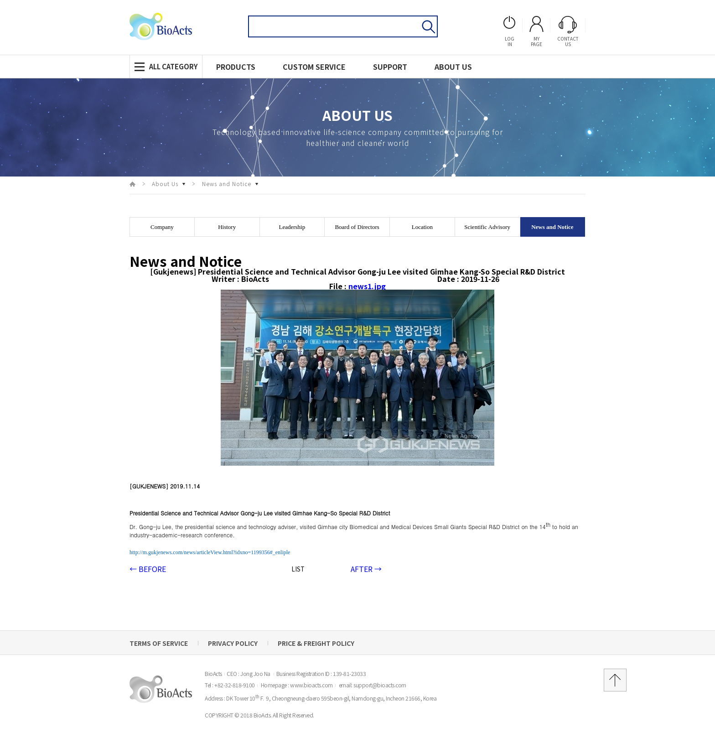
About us (453, 66)
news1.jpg (367, 286)
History (227, 226)
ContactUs (568, 31)
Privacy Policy (233, 643)
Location (422, 226)
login (509, 31)
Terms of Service (159, 643)
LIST (298, 569)
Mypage (536, 31)
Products (235, 66)
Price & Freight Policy (316, 643)
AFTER (366, 568)
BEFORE (148, 568)
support (390, 66)
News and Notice (226, 183)
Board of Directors (357, 226)
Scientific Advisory (487, 226)
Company (162, 226)
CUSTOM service (314, 66)
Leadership (292, 226)
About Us (165, 183)
